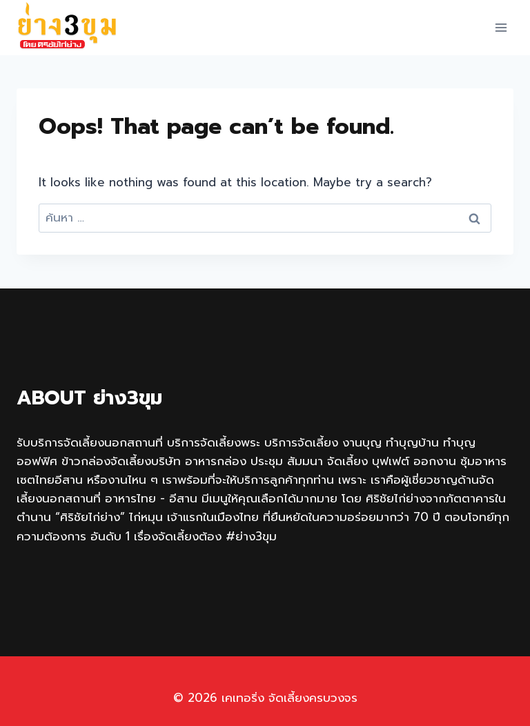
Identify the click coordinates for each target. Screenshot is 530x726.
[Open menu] (500, 27)
